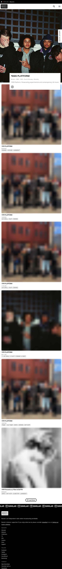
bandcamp (4, 558)
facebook (3, 550)
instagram (4, 554)
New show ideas (5, 564)
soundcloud (4, 556)
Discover (3, 530)
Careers (3, 540)
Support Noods (59, 36)
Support (3, 544)
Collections (4, 534)
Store (2, 542)
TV (2, 536)
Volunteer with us (5, 566)
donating (44, 522)
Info (2, 538)
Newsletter (4, 568)
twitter (3, 552)
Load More (31, 500)
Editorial (3, 532)
